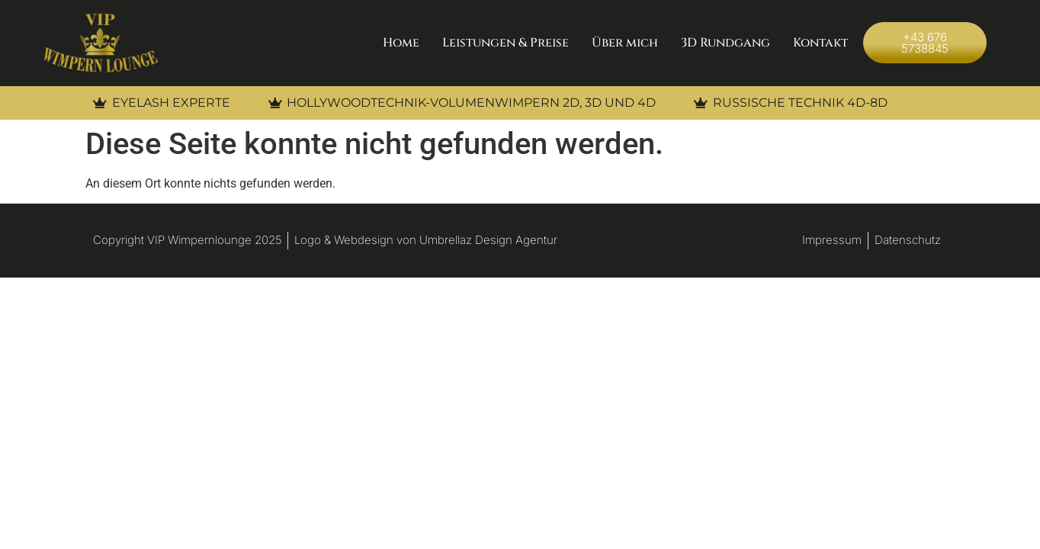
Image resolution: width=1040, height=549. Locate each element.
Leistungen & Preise (505, 42)
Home (401, 42)
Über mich (625, 42)
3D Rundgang (725, 42)
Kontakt (820, 42)
